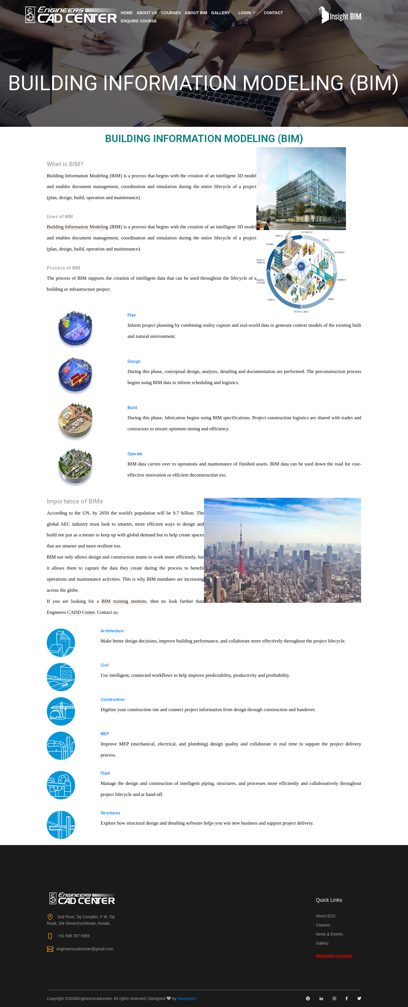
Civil (105, 665)
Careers (323, 925)
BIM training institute (123, 601)
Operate (135, 454)
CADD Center (81, 612)
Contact (273, 12)
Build (132, 407)
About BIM (196, 12)
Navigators (186, 998)
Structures (110, 813)
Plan (132, 315)
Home (127, 12)
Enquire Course (139, 21)
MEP (105, 734)
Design (134, 361)
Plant (105, 773)
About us (147, 12)
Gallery (220, 12)
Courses (171, 12)
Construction (113, 699)
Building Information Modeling (77, 226)
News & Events (329, 934)
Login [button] (245, 12)
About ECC (326, 916)
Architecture (112, 631)
